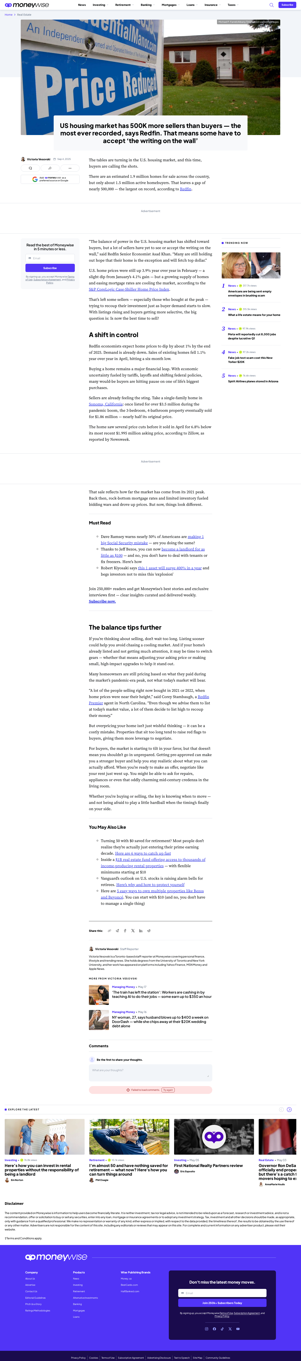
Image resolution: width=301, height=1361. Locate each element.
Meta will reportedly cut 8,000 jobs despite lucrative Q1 (252, 336)
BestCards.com (129, 1284)
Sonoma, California (106, 404)
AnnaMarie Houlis (275, 1184)
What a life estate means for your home (254, 314)
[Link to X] (230, 1328)
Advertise (30, 1284)
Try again (168, 1089)
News (82, 4)
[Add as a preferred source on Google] (50, 179)
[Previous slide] (281, 1109)
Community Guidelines (218, 1357)
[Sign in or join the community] (287, 5)
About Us (30, 1278)
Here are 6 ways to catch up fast (143, 853)
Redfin (185, 189)
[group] (150, 1152)
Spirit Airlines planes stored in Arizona (253, 381)
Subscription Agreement (47, 279)
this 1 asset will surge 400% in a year (170, 568)
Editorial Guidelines (35, 1297)
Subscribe (50, 268)
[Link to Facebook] (214, 1328)
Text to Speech (182, 1357)
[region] (150, 1152)
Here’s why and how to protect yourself (150, 884)
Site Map (197, 1357)
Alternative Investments (85, 1297)
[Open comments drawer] (30, 168)
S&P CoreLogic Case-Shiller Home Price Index (129, 289)
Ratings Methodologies (37, 1310)
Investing (100, 4)
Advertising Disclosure (159, 1357)
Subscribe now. (102, 601)
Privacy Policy (222, 1316)
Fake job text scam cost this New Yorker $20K (250, 360)
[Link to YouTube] (238, 1328)
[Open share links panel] (50, 168)
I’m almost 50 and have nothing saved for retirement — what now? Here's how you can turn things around (128, 1169)
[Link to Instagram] (206, 1328)
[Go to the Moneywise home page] (27, 5)
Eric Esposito (187, 1171)
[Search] (271, 5)
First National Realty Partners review (208, 1165)
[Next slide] (289, 1109)
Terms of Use (226, 1313)
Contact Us (31, 1291)
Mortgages (171, 4)
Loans (192, 4)
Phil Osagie (102, 1180)
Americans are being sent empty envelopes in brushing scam (249, 293)
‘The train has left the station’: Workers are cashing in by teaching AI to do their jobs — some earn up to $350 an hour (162, 994)
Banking (148, 4)
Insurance (213, 4)
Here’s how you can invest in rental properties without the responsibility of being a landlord (42, 1169)
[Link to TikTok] (222, 1328)
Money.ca (126, 1278)
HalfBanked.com (130, 1291)
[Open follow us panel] (70, 168)
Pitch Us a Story (33, 1304)
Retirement (124, 4)
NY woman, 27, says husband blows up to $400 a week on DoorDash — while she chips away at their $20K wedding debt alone (160, 1021)
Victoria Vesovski (38, 159)
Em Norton (17, 1180)
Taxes (233, 4)
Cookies (93, 1357)
